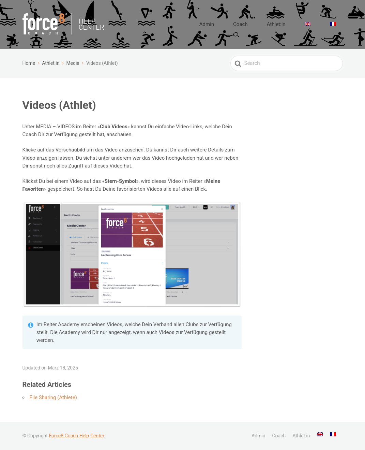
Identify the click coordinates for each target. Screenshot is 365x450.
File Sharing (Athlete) (53, 397)
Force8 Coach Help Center (76, 435)
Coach (269, 24)
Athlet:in (296, 24)
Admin (243, 24)
